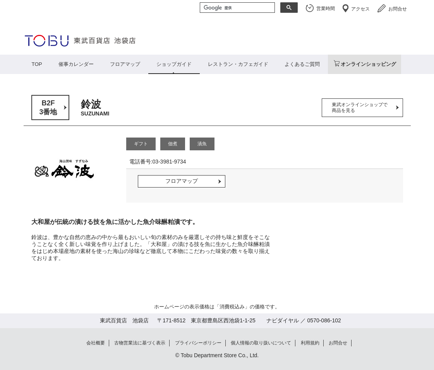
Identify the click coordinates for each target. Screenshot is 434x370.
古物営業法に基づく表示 (139, 343)
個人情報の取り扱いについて (261, 343)
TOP (37, 64)
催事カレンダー (76, 64)
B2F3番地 (48, 107)
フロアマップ (125, 64)
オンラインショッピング (368, 64)
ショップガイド (174, 64)
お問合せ (397, 9)
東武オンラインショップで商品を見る (360, 107)
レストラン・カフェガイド (238, 64)
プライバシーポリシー (198, 343)
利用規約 (310, 343)
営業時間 (325, 8)
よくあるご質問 (302, 64)
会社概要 (95, 343)
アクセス (360, 9)
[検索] (236, 8)
